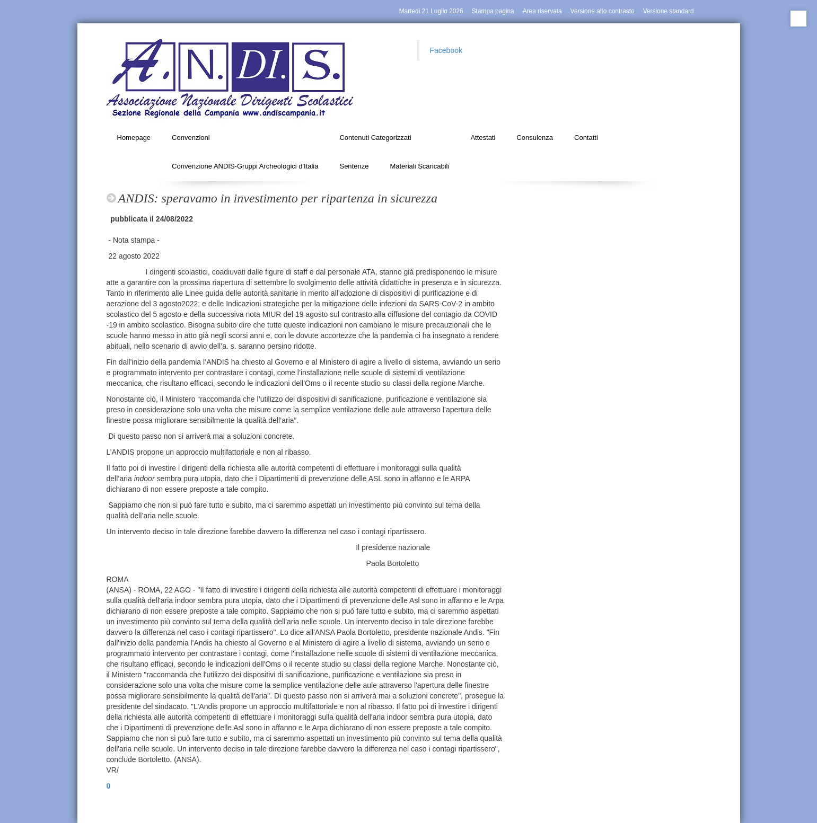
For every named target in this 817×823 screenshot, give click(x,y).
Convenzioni (191, 137)
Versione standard (668, 11)
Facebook (446, 50)
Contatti (586, 137)
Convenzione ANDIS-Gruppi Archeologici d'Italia (245, 166)
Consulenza (534, 137)
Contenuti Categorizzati (375, 137)
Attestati (482, 137)
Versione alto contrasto (602, 11)
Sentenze (353, 166)
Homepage (134, 137)
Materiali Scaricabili (419, 166)
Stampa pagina (493, 11)
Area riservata (542, 11)
